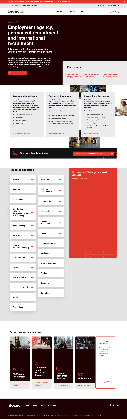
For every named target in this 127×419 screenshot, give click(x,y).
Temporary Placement (56, 134)
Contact (114, 11)
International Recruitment (92, 134)
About (99, 5)
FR (118, 5)
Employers (72, 11)
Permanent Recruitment (21, 134)
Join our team (111, 5)
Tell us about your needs (19, 73)
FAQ (104, 5)
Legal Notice (100, 415)
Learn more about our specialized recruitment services (93, 153)
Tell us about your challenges (105, 381)
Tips (82, 11)
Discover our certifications (64, 2)
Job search (60, 11)
